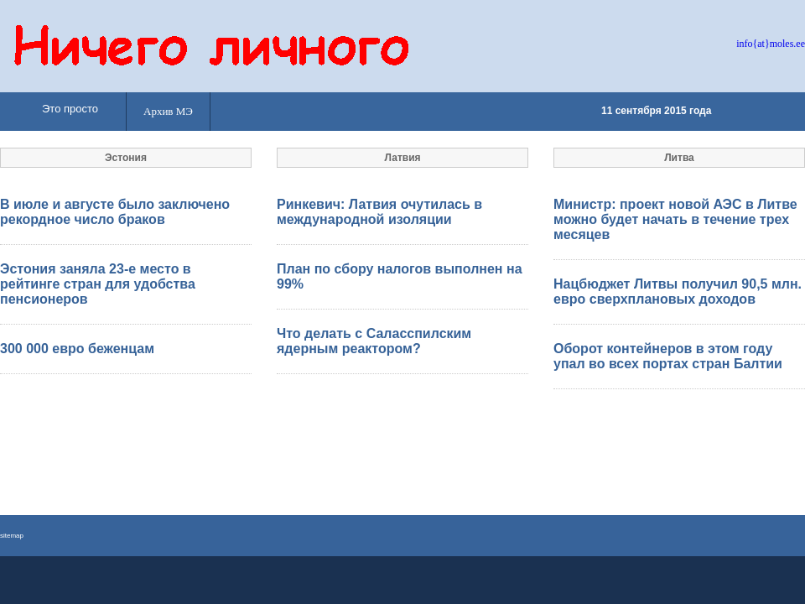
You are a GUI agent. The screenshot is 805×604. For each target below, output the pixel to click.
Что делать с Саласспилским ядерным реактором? (374, 341)
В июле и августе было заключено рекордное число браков (115, 211)
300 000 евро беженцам (77, 348)
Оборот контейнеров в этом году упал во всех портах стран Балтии (667, 356)
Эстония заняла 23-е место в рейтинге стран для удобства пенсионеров (97, 284)
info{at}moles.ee (770, 43)
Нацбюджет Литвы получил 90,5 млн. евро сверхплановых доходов (677, 291)
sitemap (11, 535)
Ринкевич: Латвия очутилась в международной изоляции (379, 211)
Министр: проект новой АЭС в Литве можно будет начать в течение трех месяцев (675, 219)
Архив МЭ (168, 111)
